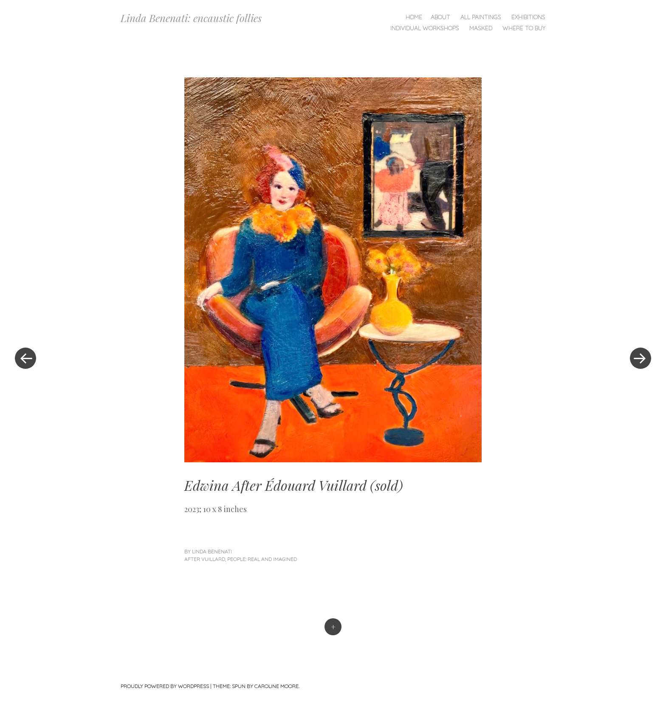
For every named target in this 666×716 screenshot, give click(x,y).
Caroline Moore (276, 686)
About (440, 17)
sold (386, 485)
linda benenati (212, 551)
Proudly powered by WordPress (165, 686)
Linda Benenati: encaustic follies (191, 18)
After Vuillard (204, 559)
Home (414, 17)
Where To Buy (523, 28)
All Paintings (480, 17)
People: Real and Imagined (262, 559)
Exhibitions (528, 17)
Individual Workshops (424, 28)
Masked (480, 28)
